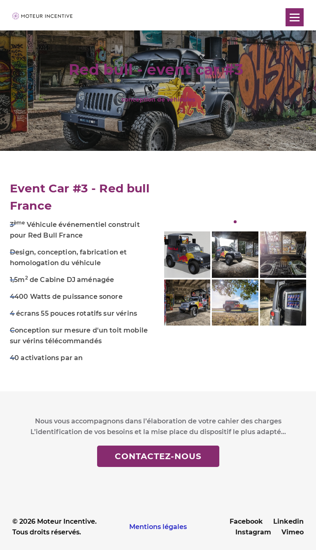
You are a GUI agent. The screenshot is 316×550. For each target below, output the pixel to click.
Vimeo (292, 532)
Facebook (246, 521)
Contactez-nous (158, 456)
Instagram (253, 532)
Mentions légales (158, 527)
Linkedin (288, 521)
